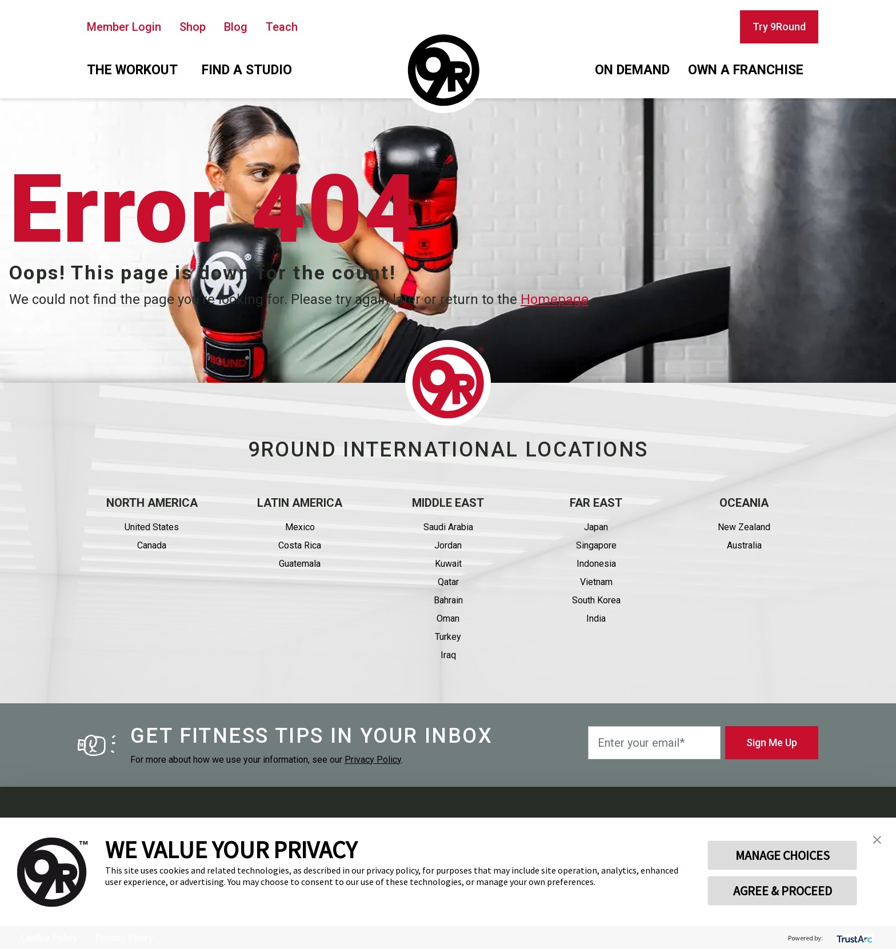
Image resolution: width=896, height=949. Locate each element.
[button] (877, 838)
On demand (632, 70)
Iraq (448, 655)
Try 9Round (779, 27)
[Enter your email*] (654, 742)
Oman (448, 618)
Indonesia (596, 563)
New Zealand (744, 527)
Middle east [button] (448, 503)
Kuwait (448, 563)
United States (152, 527)
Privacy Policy (373, 759)
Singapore (596, 545)
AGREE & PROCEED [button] (782, 891)
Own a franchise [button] (745, 70)
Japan (596, 527)
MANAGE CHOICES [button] (782, 855)
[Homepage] (443, 70)
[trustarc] (853, 937)
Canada (151, 545)
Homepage (555, 299)
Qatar (448, 581)
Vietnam (596, 581)
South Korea (596, 600)
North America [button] (152, 503)
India (596, 618)
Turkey (448, 636)
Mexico (300, 527)
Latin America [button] (299, 503)
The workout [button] (132, 70)
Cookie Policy (49, 937)
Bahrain (448, 600)
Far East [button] (596, 503)
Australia (744, 545)
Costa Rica (299, 545)
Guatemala (300, 563)
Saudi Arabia (448, 527)
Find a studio (247, 70)
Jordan (448, 545)
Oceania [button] (744, 503)
